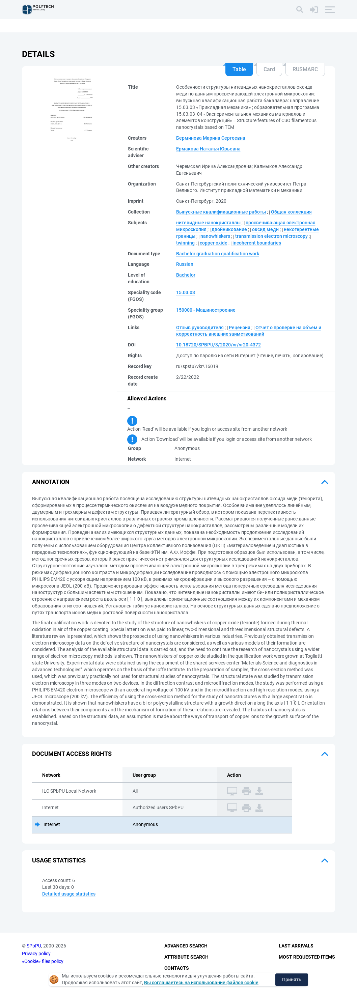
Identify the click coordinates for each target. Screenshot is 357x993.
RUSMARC (305, 69)
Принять (291, 979)
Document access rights (72, 753)
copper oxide (213, 243)
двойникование (229, 229)
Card (269, 69)
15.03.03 (185, 292)
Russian (184, 264)
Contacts (176, 968)
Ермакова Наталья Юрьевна (208, 148)
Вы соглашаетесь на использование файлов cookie (201, 982)
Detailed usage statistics (68, 894)
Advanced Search (186, 946)
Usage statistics (59, 860)
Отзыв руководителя (200, 327)
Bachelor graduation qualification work (217, 253)
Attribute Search (186, 957)
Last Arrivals (296, 946)
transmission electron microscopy (271, 236)
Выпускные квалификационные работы (221, 212)
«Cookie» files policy (42, 961)
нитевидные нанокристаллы (208, 222)
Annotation (51, 481)
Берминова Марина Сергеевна (210, 138)
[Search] (299, 9)
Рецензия (239, 327)
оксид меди (265, 229)
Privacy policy (36, 953)
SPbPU (34, 946)
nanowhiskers (215, 236)
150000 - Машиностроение (206, 310)
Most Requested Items (307, 957)
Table (239, 69)
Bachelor (185, 275)
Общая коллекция (291, 212)
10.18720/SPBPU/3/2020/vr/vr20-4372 (218, 344)
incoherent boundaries (256, 243)
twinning (185, 243)
